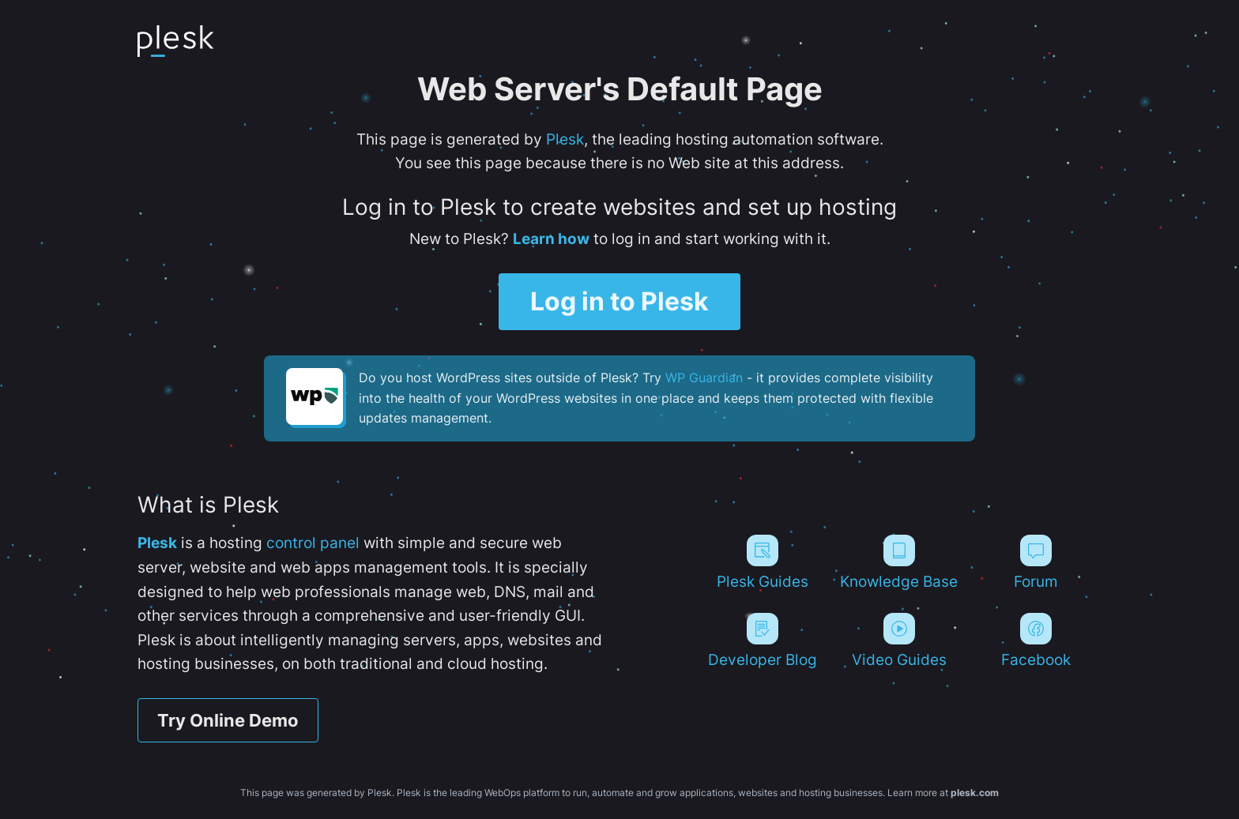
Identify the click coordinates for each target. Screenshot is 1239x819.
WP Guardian (704, 377)
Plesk (565, 139)
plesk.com (975, 792)
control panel (313, 542)
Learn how (551, 238)
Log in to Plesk (619, 301)
